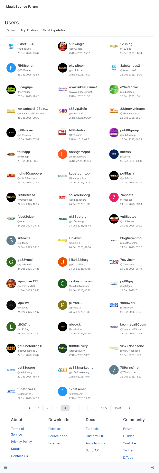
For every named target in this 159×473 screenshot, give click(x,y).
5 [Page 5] (74, 408)
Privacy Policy (21, 442)
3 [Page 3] (56, 408)
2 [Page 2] (47, 408)
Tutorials (92, 429)
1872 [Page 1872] (104, 408)
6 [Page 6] (83, 408)
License (54, 443)
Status (15, 449)
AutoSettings (95, 443)
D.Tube (128, 457)
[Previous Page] (30, 408)
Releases (54, 429)
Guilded (129, 436)
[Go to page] (92, 408)
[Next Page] (129, 408)
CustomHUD (95, 436)
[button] (6, 467)
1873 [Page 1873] (118, 408)
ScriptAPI (92, 450)
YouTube (129, 443)
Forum (127, 429)
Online (10, 30)
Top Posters (29, 30)
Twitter (128, 450)
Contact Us (19, 456)
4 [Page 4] (65, 408)
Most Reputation (55, 30)
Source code (57, 436)
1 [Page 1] (38, 408)
